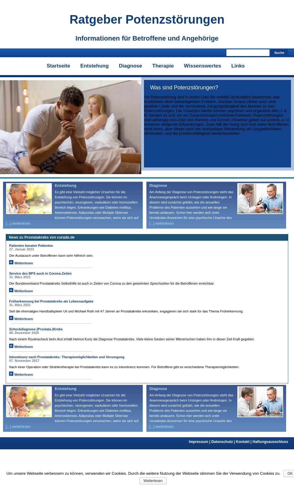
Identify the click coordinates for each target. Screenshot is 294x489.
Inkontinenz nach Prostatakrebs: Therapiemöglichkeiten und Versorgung (66, 357)
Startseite (58, 66)
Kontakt (244, 442)
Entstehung (94, 66)
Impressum (200, 442)
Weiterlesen (21, 263)
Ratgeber (146, 19)
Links (238, 66)
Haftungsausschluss (270, 442)
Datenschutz (223, 442)
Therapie (163, 66)
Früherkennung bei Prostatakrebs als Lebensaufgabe (51, 301)
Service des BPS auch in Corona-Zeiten (40, 273)
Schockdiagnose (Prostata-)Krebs (36, 329)
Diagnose (130, 66)
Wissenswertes (202, 66)
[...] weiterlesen (18, 223)
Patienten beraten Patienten (31, 245)
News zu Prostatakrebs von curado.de (42, 237)
